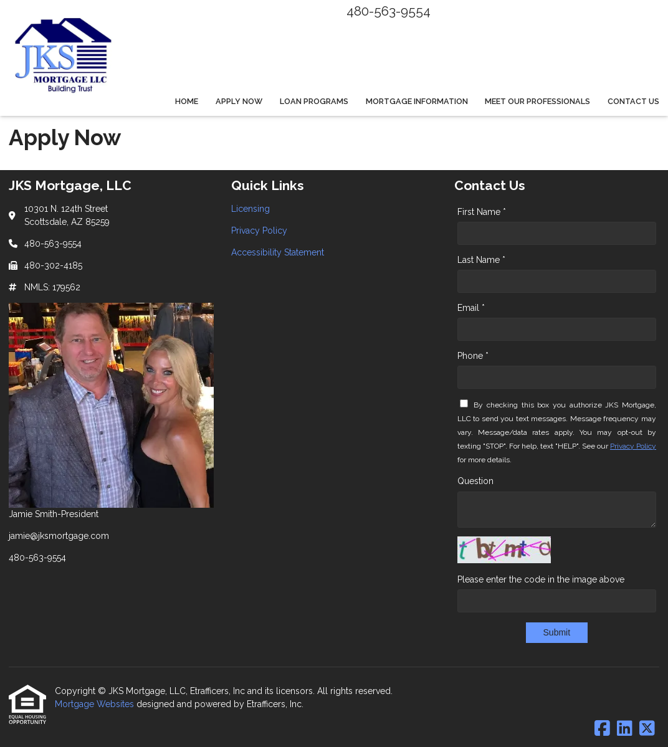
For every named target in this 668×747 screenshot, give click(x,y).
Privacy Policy (633, 446)
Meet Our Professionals (537, 101)
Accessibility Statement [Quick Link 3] (277, 252)
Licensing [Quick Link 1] (250, 209)
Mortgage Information (417, 101)
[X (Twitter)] (647, 729)
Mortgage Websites (95, 704)
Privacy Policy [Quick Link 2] (259, 231)
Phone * (473, 356)
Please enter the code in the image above (540, 579)
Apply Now (239, 101)
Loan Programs (314, 101)
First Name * (481, 212)
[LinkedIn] (624, 729)
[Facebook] (602, 729)
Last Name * (481, 260)
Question (475, 481)
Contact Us (633, 101)
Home (186, 101)
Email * (471, 308)
